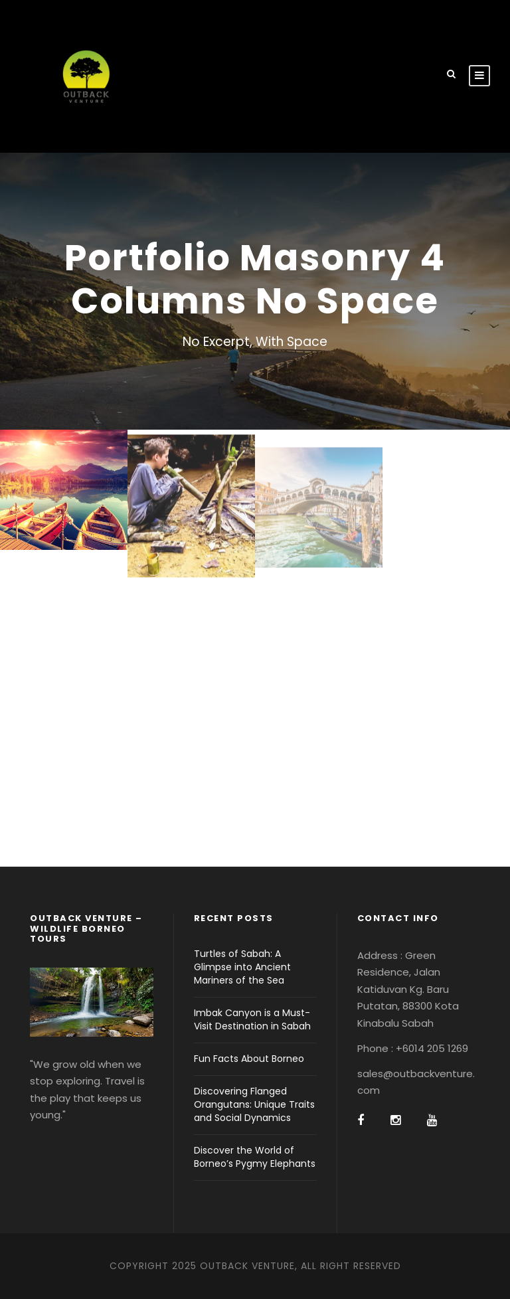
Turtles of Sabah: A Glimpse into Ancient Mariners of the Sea (242, 967)
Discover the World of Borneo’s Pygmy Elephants (254, 1157)
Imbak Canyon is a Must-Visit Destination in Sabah (252, 1019)
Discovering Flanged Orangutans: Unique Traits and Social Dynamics (254, 1104)
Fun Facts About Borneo (249, 1058)
